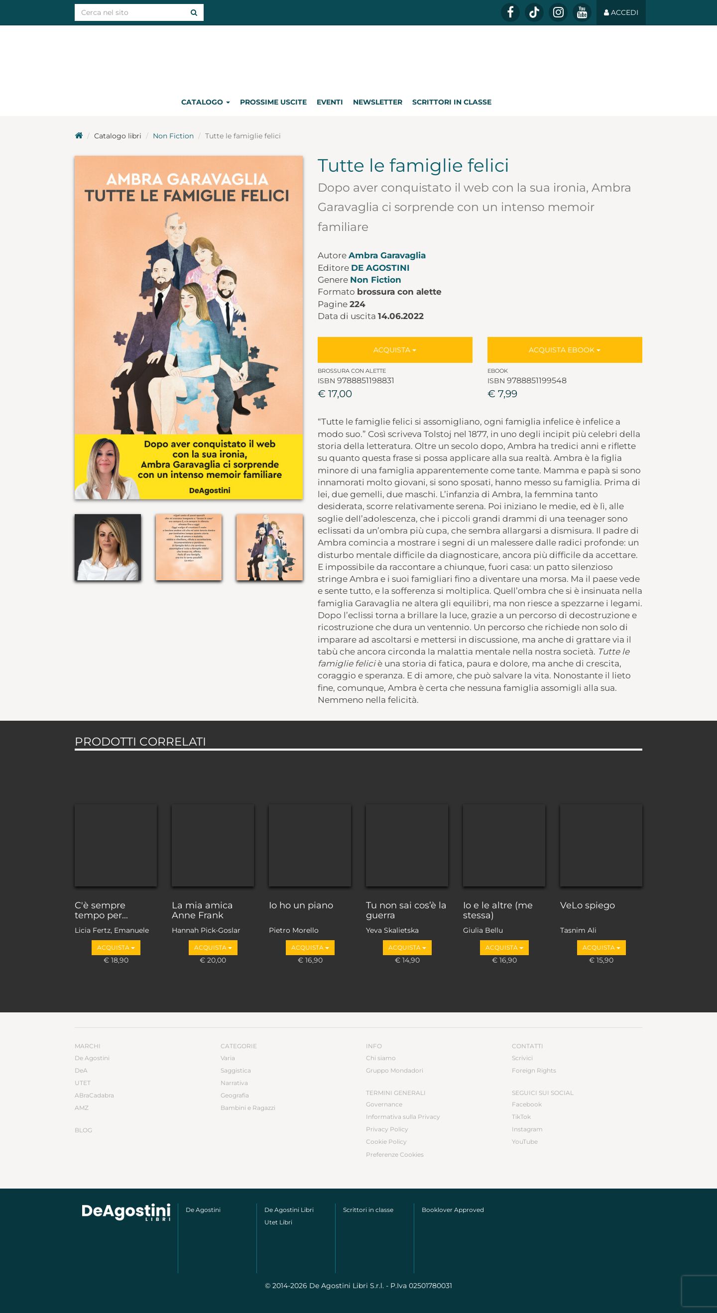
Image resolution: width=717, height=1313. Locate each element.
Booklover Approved (453, 1209)
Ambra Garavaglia (387, 255)
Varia (228, 1058)
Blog (83, 1130)
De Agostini (380, 268)
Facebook (527, 1104)
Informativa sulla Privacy (403, 1116)
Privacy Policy (387, 1129)
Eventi (330, 102)
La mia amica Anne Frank (202, 911)
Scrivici (522, 1058)
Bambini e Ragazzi (248, 1107)
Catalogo (205, 102)
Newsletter (377, 102)
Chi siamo (381, 1058)
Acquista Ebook (564, 349)
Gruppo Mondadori (394, 1070)
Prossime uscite (273, 102)
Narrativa (234, 1083)
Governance (384, 1104)
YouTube (525, 1141)
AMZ (82, 1107)
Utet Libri (278, 1222)
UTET (83, 1083)
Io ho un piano (301, 906)
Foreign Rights (534, 1070)
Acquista (394, 349)
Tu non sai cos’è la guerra (406, 911)
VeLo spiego (587, 906)
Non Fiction (173, 135)
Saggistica (236, 1070)
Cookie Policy (386, 1141)
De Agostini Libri (289, 1209)
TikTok (521, 1116)
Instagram (527, 1129)
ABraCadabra (94, 1095)
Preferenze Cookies (395, 1154)
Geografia (235, 1095)
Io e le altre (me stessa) (498, 911)
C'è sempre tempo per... (101, 911)
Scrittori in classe (451, 102)
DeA (81, 1070)
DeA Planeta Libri (358, 56)
